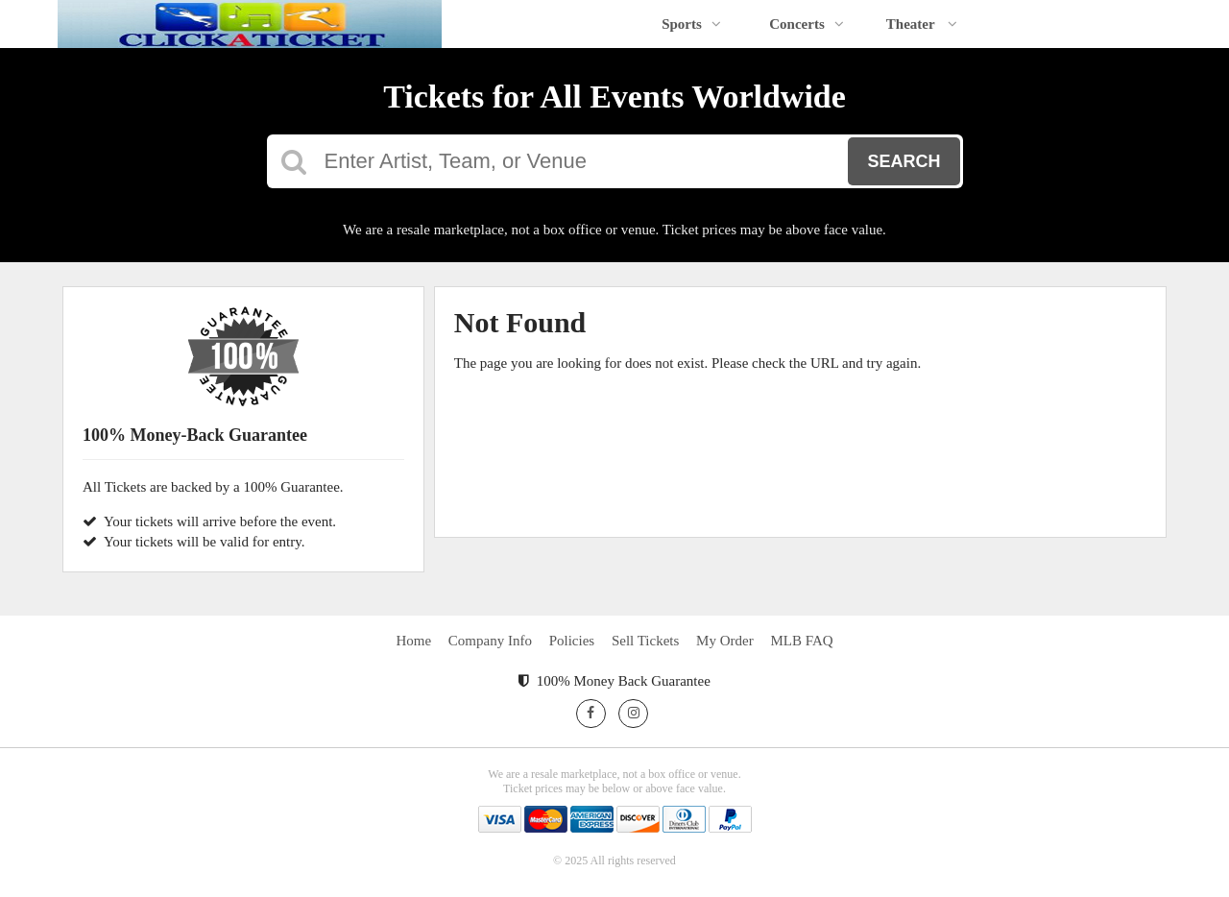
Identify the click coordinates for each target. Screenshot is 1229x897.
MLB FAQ (801, 640)
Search (903, 161)
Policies (572, 640)
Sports (691, 24)
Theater (921, 24)
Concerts (806, 24)
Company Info (490, 640)
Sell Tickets (645, 640)
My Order (725, 640)
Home (413, 640)
